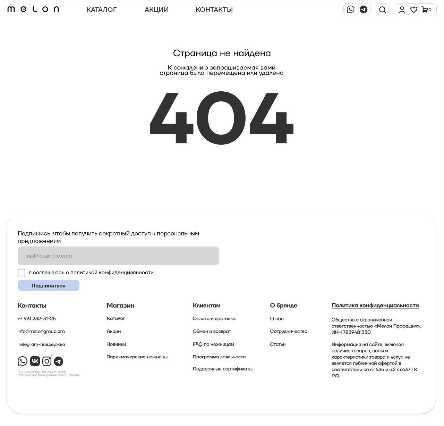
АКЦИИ (157, 9)
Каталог (101, 9)
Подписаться (49, 285)
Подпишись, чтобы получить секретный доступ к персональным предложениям (108, 237)
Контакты (214, 9)
